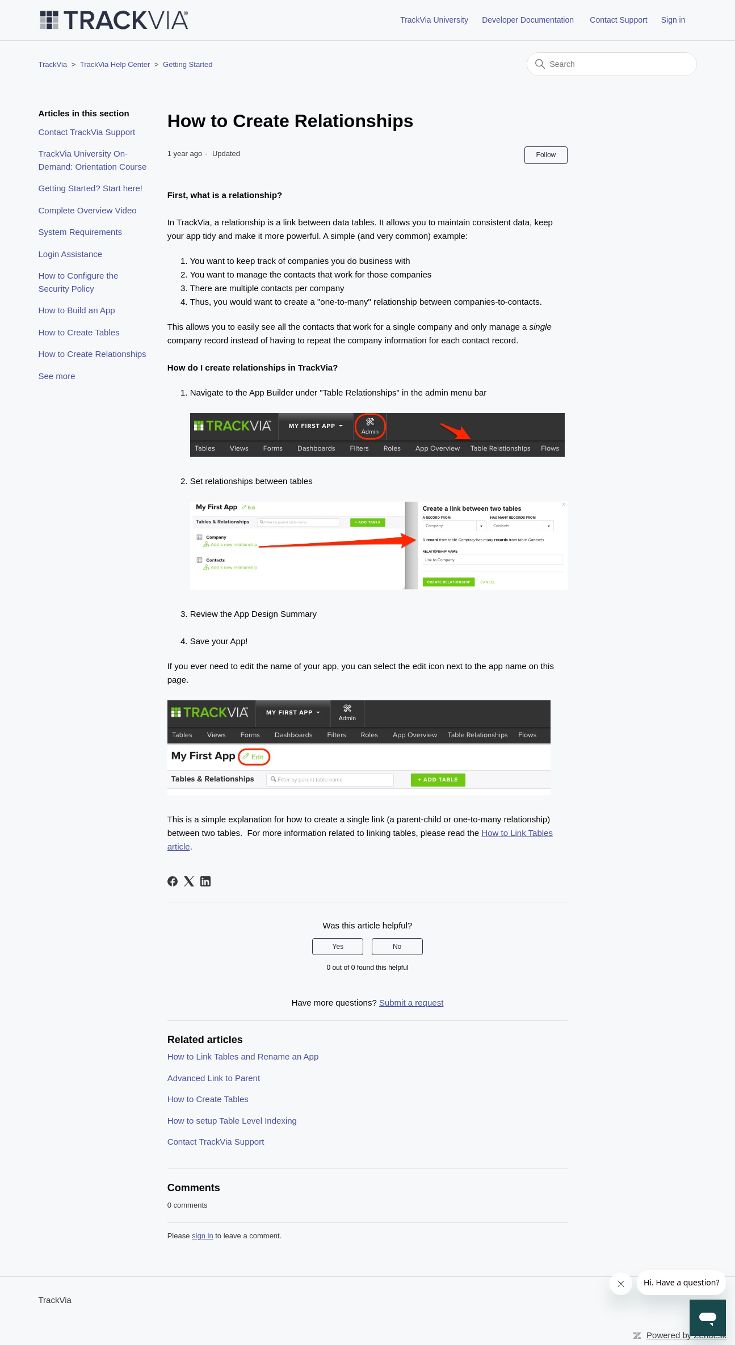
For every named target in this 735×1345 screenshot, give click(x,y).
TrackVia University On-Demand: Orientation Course (93, 160)
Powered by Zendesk (686, 1335)
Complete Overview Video (88, 210)
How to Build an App (77, 310)
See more (57, 376)
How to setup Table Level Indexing (232, 1120)
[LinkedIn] (205, 881)
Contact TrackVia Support (87, 132)
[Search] (611, 64)
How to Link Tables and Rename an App (243, 1056)
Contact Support (618, 19)
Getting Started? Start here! (90, 188)
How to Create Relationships (92, 354)
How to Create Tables (79, 332)
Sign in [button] (673, 19)
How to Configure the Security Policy (79, 282)
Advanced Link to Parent (213, 1078)
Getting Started (187, 64)
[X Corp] (189, 881)
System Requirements (81, 232)
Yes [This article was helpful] (338, 947)
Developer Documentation (528, 19)
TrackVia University (434, 19)
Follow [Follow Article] (546, 155)
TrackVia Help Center (115, 64)
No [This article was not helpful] (397, 947)
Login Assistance (71, 254)
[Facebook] (172, 881)
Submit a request (411, 1002)
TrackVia (53, 64)
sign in (202, 1235)
